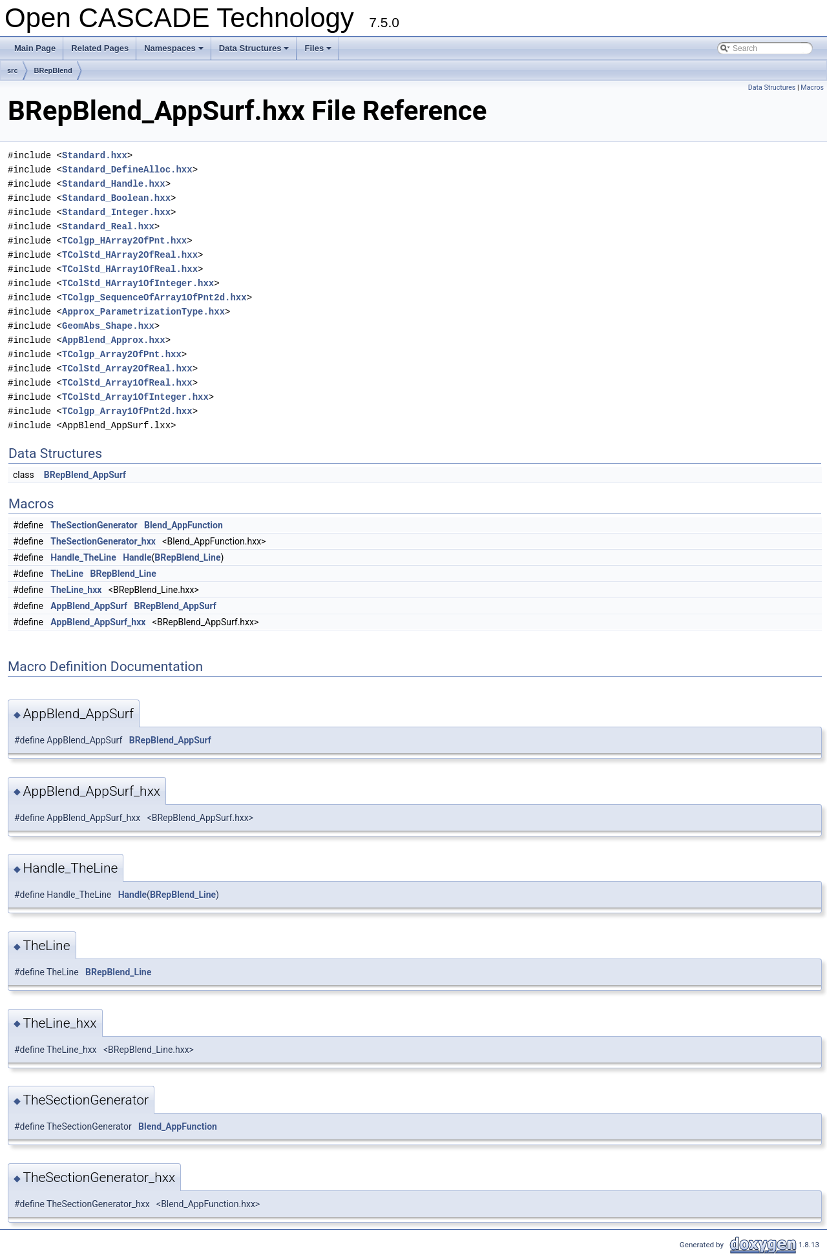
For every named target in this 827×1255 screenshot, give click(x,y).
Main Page (35, 48)
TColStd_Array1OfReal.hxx (127, 383)
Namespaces (174, 51)
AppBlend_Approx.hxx (113, 340)
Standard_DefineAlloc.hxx (127, 169)
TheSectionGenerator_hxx (103, 541)
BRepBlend (53, 70)
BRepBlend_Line (187, 557)
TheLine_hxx (75, 590)
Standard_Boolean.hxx (116, 198)
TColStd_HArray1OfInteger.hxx (138, 283)
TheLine (66, 573)
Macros (812, 87)
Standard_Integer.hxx (116, 212)
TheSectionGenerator (93, 525)
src (12, 70)
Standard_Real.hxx (108, 226)
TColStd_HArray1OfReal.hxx (130, 269)
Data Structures (255, 51)
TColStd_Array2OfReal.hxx (127, 368)
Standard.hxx (94, 155)
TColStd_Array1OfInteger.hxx (135, 397)
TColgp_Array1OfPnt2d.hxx (127, 411)
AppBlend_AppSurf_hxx (97, 622)
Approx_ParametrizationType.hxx (143, 312)
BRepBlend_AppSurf (85, 475)
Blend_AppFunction (183, 525)
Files (318, 51)
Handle (137, 557)
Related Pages (100, 48)
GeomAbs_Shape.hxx (108, 326)
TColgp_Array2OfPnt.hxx (122, 354)
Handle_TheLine (83, 557)
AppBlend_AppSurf (88, 606)
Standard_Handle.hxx (113, 184)
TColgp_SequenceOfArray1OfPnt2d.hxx (154, 297)
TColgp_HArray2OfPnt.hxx (124, 240)
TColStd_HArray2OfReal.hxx (130, 255)
